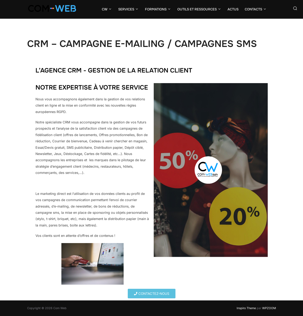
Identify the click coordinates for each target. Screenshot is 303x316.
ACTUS (233, 9)
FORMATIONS (158, 9)
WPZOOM (269, 308)
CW (107, 9)
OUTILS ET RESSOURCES (199, 9)
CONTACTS (256, 9)
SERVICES (128, 9)
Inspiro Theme (246, 308)
